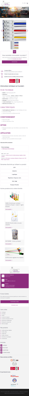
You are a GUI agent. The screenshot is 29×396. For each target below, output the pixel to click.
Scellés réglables (21, 11)
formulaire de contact (17, 58)
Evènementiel (4, 338)
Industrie (8, 158)
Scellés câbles (4, 331)
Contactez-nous (14, 305)
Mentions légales (5, 323)
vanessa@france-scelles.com (10, 281)
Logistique (13, 158)
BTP (6, 158)
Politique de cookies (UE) (6, 322)
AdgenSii (26, 391)
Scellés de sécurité (12, 11)
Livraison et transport (6, 317)
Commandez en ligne (14, 301)
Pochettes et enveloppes (6, 336)
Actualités (3, 313)
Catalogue (4, 312)
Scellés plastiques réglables (8, 13)
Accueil (4, 11)
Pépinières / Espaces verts (19, 158)
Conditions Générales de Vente (7, 318)
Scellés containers (5, 335)
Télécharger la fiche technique (7, 149)
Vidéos (3, 315)
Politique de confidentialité (7, 320)
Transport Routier (6, 159)
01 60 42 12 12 (14, 61)
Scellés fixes (4, 333)
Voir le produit (8, 209)
